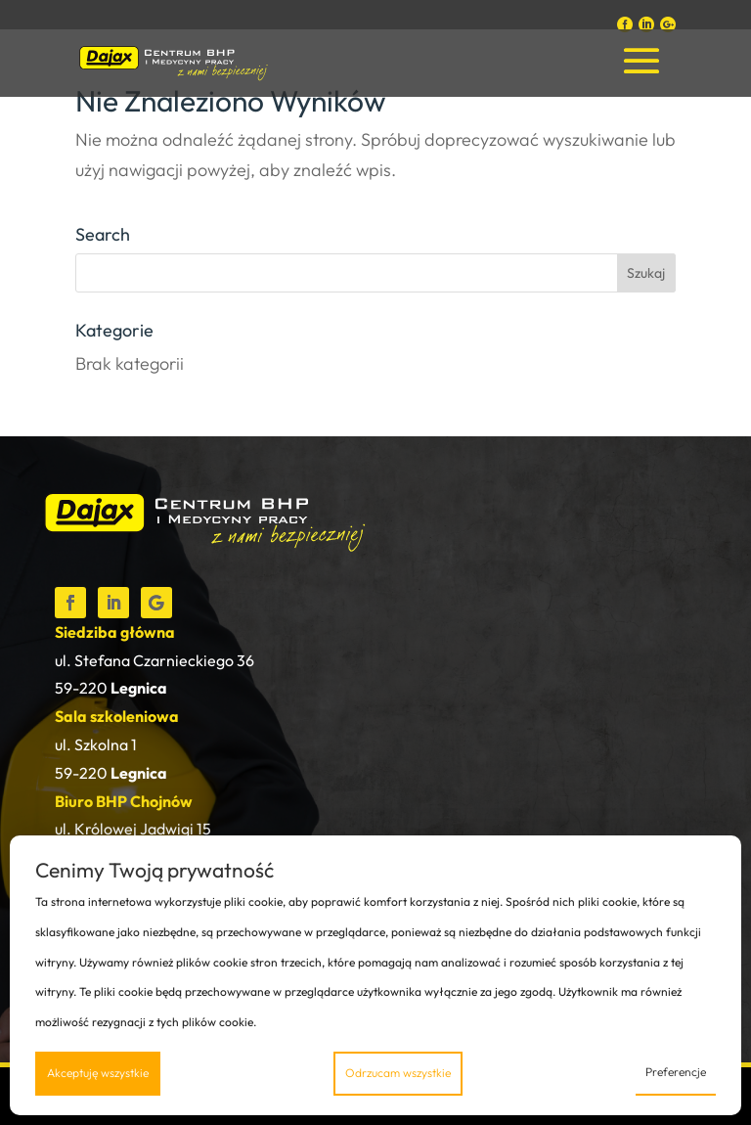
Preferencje (675, 1071)
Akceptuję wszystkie (98, 1072)
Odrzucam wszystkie (398, 1072)
